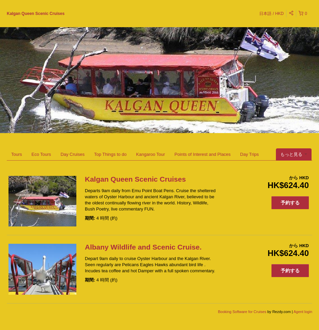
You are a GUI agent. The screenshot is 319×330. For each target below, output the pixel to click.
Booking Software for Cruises (242, 312)
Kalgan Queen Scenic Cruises (35, 13)
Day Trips (249, 154)
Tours (16, 154)
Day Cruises (72, 154)
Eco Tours (41, 154)
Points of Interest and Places (202, 154)
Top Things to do (110, 154)
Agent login (303, 312)
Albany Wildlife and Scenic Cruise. (143, 247)
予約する (290, 202)
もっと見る (293, 154)
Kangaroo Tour (150, 154)
